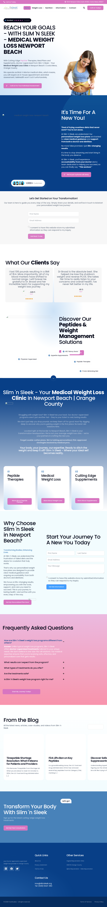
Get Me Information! (56, 587)
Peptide (24, 60)
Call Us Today (11, 2)
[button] (34, 648)
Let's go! (66, 801)
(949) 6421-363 (45, 886)
